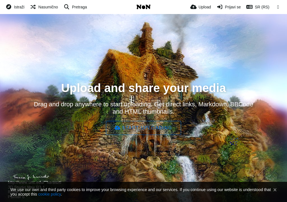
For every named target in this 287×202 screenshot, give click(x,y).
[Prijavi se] (229, 7)
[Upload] (200, 7)
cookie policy (49, 194)
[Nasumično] (44, 7)
